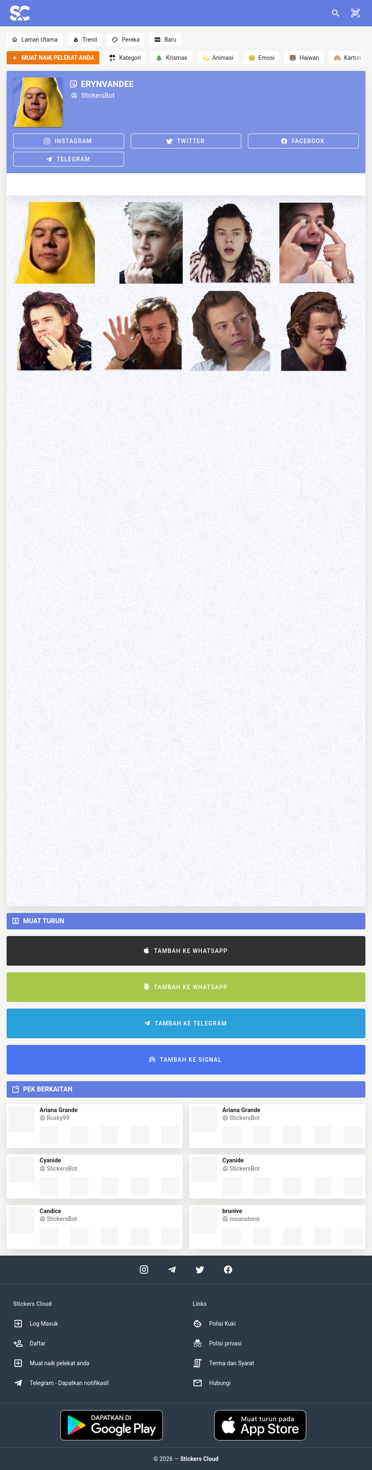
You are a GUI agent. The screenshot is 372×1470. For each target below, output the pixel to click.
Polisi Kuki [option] (214, 1324)
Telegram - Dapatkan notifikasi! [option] (61, 1383)
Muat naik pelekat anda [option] (51, 1363)
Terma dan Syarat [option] (223, 1363)
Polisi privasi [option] (217, 1343)
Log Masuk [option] (35, 1324)
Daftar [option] (29, 1343)
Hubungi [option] (212, 1383)
